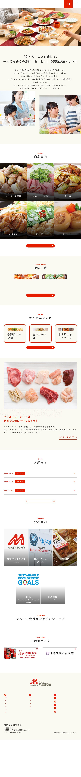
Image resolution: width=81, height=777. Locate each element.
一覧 (40, 545)
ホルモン (10, 750)
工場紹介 (35, 762)
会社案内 (35, 747)
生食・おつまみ (13, 756)
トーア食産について (40, 756)
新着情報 (60, 757)
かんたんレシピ (63, 750)
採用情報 (60, 760)
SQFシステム (37, 759)
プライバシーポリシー (66, 764)
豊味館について (38, 753)
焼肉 (9, 753)
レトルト (10, 765)
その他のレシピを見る (40, 380)
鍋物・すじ (11, 762)
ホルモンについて (66, 472)
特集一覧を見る (40, 318)
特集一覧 (60, 747)
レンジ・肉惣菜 (13, 759)
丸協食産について (39, 750)
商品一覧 (11, 747)
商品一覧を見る (40, 254)
